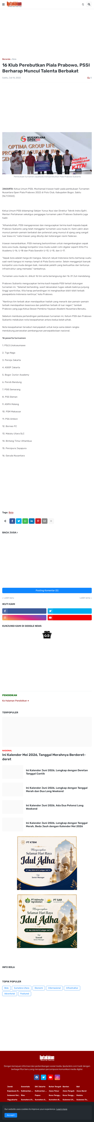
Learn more (61, 1109)
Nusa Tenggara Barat (69, 1095)
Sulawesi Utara (69, 1100)
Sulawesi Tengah (83, 1100)
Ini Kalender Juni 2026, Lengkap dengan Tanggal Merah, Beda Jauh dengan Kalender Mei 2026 (57, 824)
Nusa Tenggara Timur (56, 1095)
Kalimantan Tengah (42, 1091)
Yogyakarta (12, 1100)
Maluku (79, 1095)
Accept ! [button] (11, 1115)
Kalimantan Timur (28, 1091)
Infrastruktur (72, 988)
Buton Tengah (55, 1087)
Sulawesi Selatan (14, 1095)
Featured (24, 993)
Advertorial (9, 993)
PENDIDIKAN (9, 695)
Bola (14, 59)
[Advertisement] (47, 33)
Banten (66, 1087)
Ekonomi (39, 988)
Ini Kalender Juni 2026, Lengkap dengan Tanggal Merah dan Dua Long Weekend (57, 789)
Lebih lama (85, 598)
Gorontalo (25, 1087)
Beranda (6, 59)
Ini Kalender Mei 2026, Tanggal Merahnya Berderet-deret (44, 757)
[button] (3, 4)
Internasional (54, 988)
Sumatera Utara (21, 988)
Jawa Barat (81, 1091)
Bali (78, 1087)
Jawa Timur (54, 1091)
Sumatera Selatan (42, 1100)
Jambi (10, 1087)
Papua (37, 1095)
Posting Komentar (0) (47, 590)
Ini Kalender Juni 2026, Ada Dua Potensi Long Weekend (54, 807)
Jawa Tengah (68, 1091)
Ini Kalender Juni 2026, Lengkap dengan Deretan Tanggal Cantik (57, 772)
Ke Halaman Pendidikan (15, 700)
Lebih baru (9, 598)
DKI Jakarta (40, 1087)
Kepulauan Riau (14, 1091)
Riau (23, 1095)
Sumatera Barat (56, 1100)
